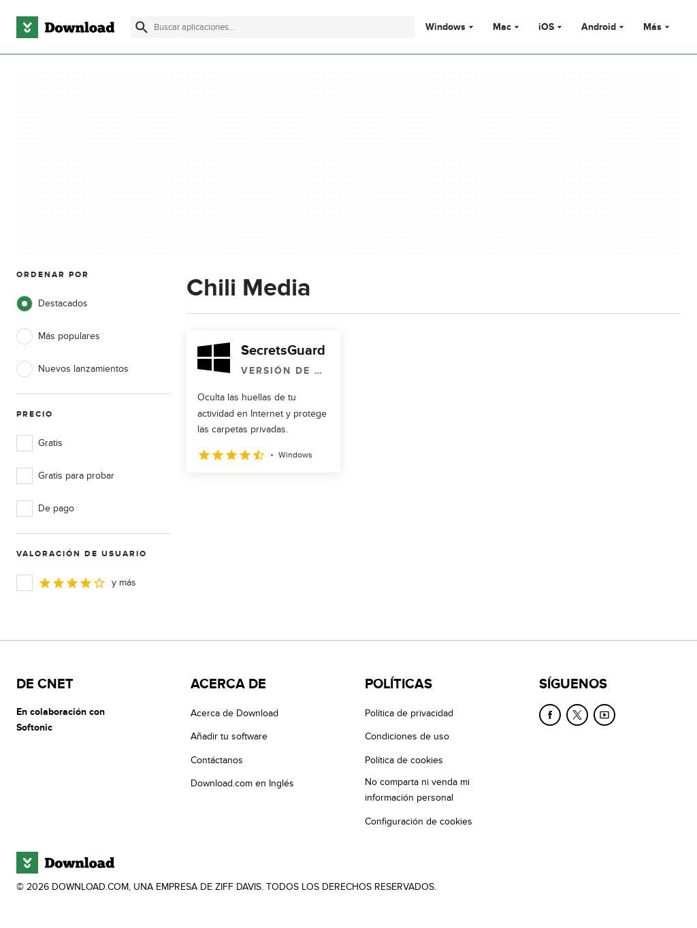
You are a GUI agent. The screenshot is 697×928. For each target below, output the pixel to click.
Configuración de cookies (418, 821)
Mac (502, 27)
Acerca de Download (234, 713)
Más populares (58, 336)
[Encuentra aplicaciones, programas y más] (273, 27)
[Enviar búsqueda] (141, 27)
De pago (45, 508)
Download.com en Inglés (242, 783)
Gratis (39, 443)
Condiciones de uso (407, 736)
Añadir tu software (229, 736)
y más (76, 583)
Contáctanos (217, 760)
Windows (445, 27)
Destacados (52, 303)
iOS (546, 27)
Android (598, 27)
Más (657, 27)
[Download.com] (65, 27)
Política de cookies (404, 760)
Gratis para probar (65, 476)
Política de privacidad (409, 713)
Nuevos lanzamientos (72, 369)
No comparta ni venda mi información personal (417, 789)
